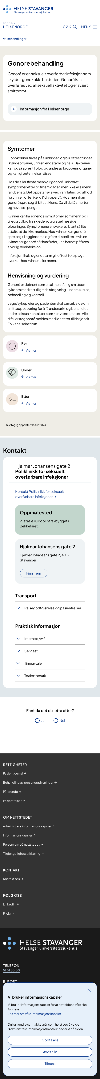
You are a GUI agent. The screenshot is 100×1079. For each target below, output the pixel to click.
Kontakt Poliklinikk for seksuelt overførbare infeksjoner (39, 494)
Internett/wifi (34, 638)
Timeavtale (33, 663)
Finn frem (33, 573)
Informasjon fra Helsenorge (44, 108)
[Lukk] (89, 990)
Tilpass (50, 1063)
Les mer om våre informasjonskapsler (34, 1014)
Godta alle (50, 1040)
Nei (62, 720)
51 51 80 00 (11, 970)
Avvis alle (50, 1052)
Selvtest (31, 651)
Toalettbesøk (35, 675)
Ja (42, 720)
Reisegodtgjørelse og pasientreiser (52, 608)
